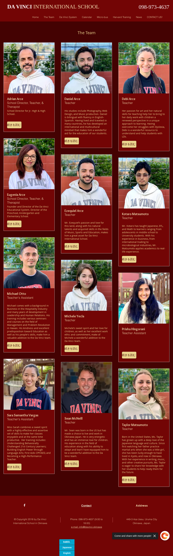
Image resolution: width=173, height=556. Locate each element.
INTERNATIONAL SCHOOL (65, 7)
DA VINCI (19, 7)
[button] (14, 125)
